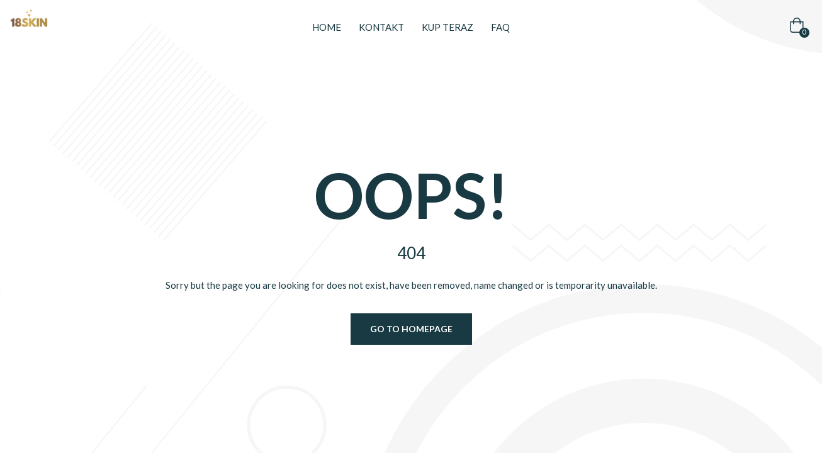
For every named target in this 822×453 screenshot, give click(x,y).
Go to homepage (411, 328)
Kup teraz (447, 27)
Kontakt (381, 27)
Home (326, 27)
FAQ (500, 27)
